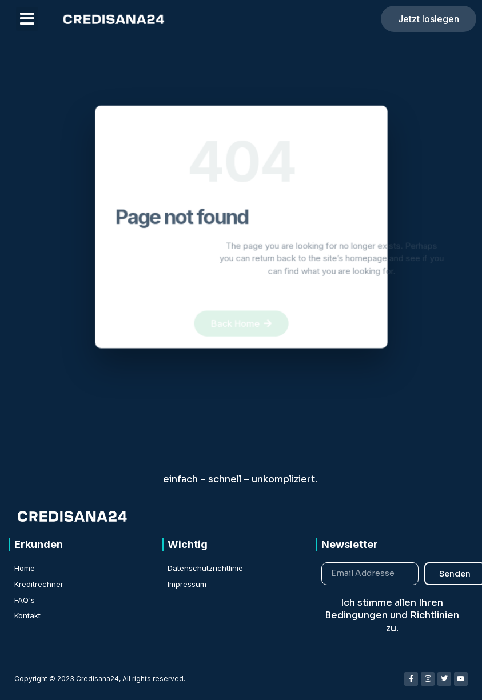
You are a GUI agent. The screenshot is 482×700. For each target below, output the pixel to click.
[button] (27, 19)
